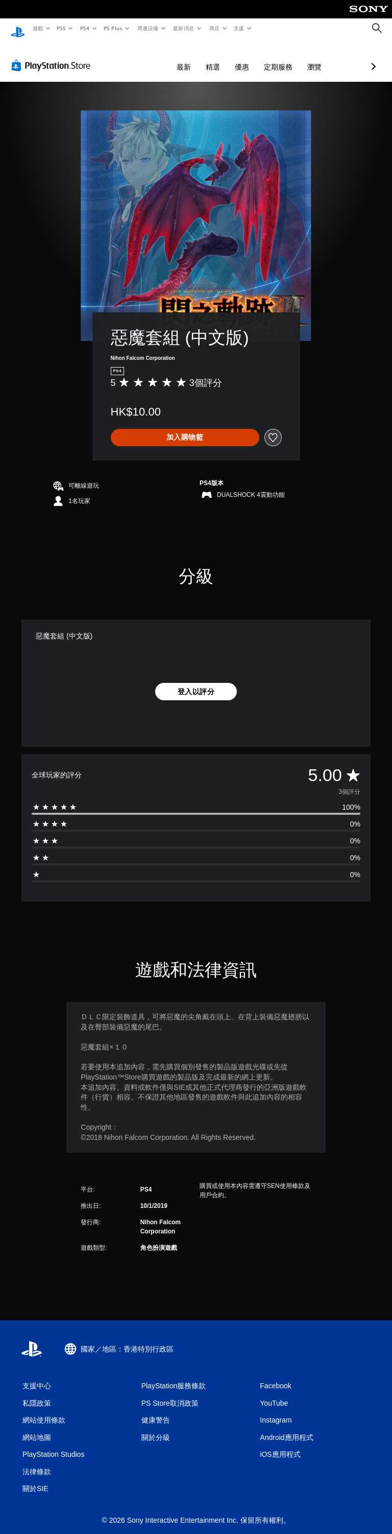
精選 (159, 57)
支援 (238, 28)
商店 (214, 28)
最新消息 (183, 28)
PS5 (61, 28)
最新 (129, 57)
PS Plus (112, 28)
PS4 (85, 28)
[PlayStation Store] (53, 56)
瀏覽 (260, 57)
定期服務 (224, 57)
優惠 (188, 57)
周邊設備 (147, 28)
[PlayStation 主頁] (18, 28)
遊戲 (37, 28)
